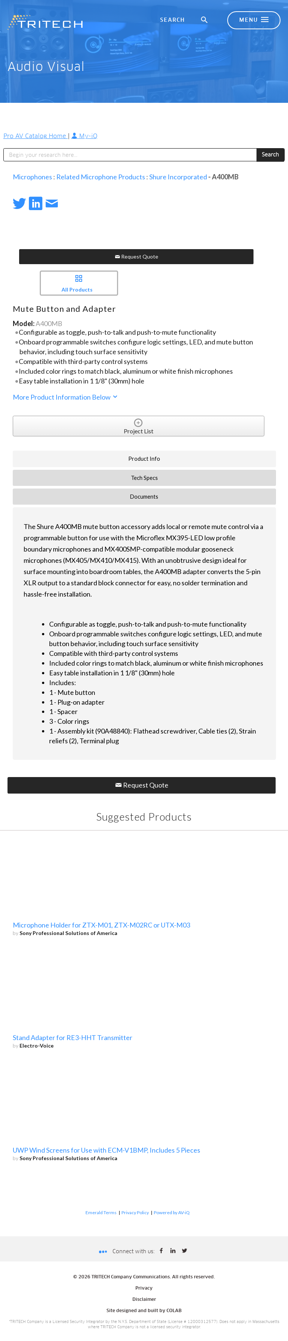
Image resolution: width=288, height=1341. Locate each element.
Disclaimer (144, 1299)
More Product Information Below (65, 397)
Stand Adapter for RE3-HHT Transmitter (72, 1037)
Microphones (32, 177)
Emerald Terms (101, 1212)
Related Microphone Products (100, 177)
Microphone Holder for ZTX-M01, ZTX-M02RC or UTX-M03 (101, 925)
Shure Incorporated (178, 177)
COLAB (174, 1311)
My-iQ (84, 136)
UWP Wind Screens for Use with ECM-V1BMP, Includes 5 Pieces (106, 1150)
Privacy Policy (135, 1212)
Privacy (144, 1288)
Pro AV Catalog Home (35, 136)
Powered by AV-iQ (172, 1212)
